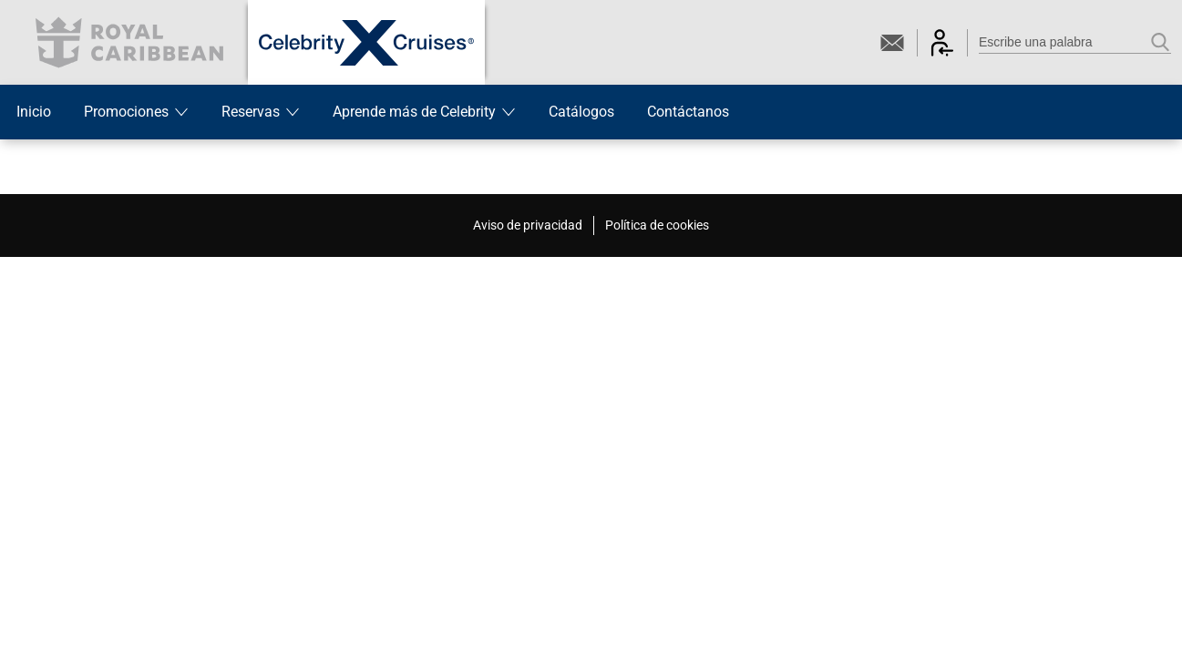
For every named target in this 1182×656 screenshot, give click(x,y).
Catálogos (581, 111)
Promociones (136, 111)
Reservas (260, 111)
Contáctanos (688, 111)
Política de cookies (657, 225)
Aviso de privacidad (527, 225)
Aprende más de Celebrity (424, 111)
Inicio (33, 111)
